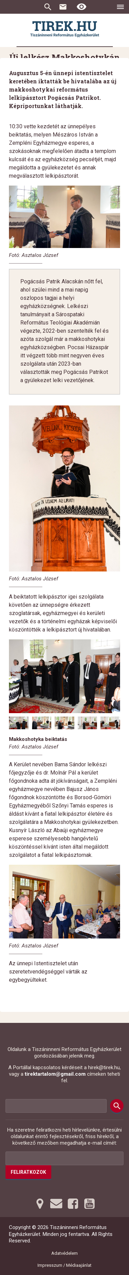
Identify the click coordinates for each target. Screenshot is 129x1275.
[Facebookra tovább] (73, 1203)
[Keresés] (116, 1106)
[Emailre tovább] (56, 1203)
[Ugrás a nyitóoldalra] (64, 29)
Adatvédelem (64, 1253)
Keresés (47, 7)
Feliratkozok (28, 1172)
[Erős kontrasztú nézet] (81, 7)
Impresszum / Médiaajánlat (64, 1265)
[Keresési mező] (56, 1106)
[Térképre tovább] (40, 1203)
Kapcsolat (63, 7)
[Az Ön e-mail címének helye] (64, 1158)
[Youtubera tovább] (89, 1203)
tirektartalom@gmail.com (55, 1074)
